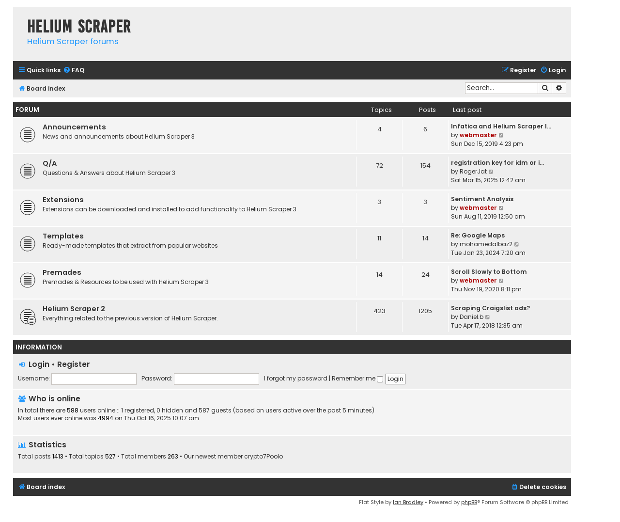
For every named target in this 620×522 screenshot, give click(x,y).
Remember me (357, 378)
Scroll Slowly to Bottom (489, 272)
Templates (63, 236)
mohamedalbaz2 (486, 244)
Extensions (63, 200)
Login (39, 364)
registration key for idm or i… (497, 162)
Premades (62, 272)
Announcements (74, 127)
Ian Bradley (408, 502)
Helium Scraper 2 (74, 309)
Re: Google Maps (478, 235)
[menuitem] (73, 70)
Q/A (50, 163)
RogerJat (473, 171)
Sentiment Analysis (482, 199)
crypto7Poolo (263, 456)
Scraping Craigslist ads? (490, 308)
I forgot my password (295, 378)
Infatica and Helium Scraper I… (501, 126)
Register (73, 364)
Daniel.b (471, 317)
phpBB (469, 502)
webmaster (478, 135)
